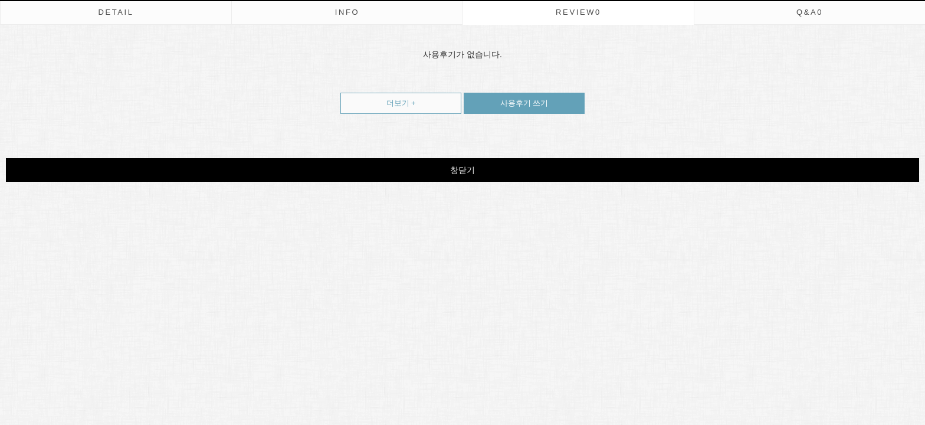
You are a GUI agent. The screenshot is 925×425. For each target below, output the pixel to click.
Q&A (809, 12)
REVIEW (578, 12)
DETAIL (115, 12)
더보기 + (401, 103)
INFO (347, 12)
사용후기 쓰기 (506, 100)
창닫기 (462, 170)
